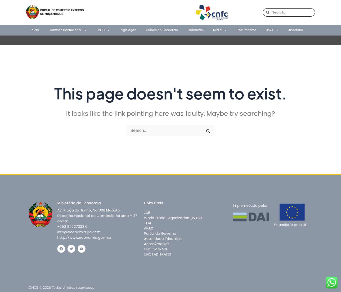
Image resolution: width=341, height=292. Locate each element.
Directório (295, 30)
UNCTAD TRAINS (157, 254)
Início (35, 30)
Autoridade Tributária (163, 238)
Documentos (246, 30)
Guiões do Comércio (162, 30)
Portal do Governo (160, 233)
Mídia (220, 30)
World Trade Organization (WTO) (173, 217)
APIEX (148, 228)
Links (272, 30)
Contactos (196, 30)
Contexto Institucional (68, 30)
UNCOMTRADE (156, 249)
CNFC (103, 30)
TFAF (148, 222)
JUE (147, 212)
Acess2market (156, 243)
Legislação (128, 30)
